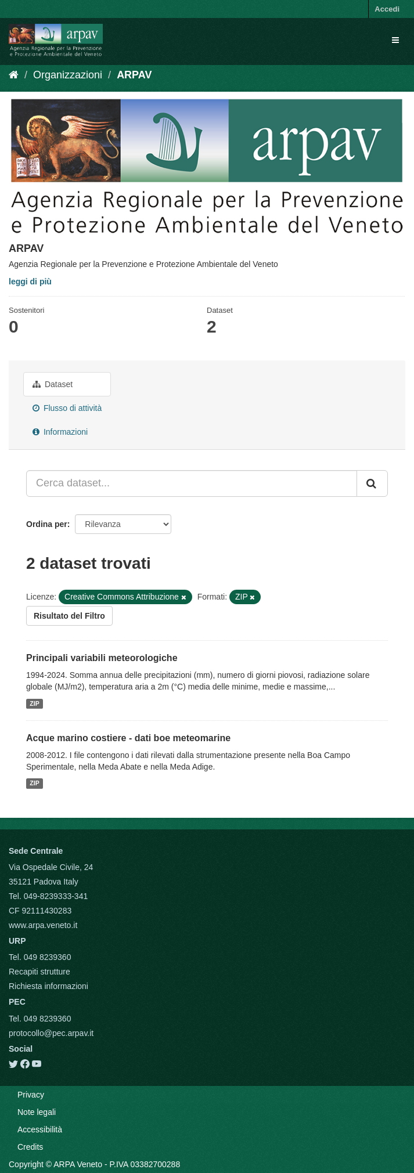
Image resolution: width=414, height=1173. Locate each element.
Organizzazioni (67, 75)
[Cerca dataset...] (191, 483)
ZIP (34, 703)
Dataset (53, 384)
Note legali (36, 1112)
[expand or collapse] (395, 40)
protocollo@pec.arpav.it (51, 1033)
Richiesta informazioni (48, 986)
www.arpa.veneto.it (43, 925)
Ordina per (46, 524)
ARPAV (134, 75)
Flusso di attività (67, 408)
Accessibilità (39, 1129)
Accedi (387, 9)
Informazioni (60, 431)
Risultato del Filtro (69, 615)
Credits (30, 1147)
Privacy (30, 1094)
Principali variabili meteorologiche (102, 658)
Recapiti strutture (39, 971)
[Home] (14, 75)
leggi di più (30, 281)
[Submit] (372, 483)
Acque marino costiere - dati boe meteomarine (128, 738)
